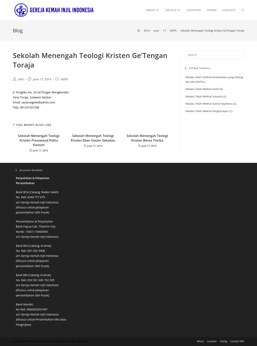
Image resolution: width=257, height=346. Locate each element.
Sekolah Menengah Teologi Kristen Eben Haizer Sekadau (93, 138)
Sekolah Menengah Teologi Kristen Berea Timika (147, 138)
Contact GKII (237, 341)
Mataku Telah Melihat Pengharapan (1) (208, 111)
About (200, 341)
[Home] (138, 30)
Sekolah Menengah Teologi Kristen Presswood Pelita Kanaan (39, 140)
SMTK (64, 79)
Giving (223, 341)
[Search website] (243, 10)
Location (212, 341)
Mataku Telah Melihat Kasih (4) (203, 89)
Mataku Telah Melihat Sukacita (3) (205, 96)
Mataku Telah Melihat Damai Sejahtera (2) (210, 103)
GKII (21, 79)
